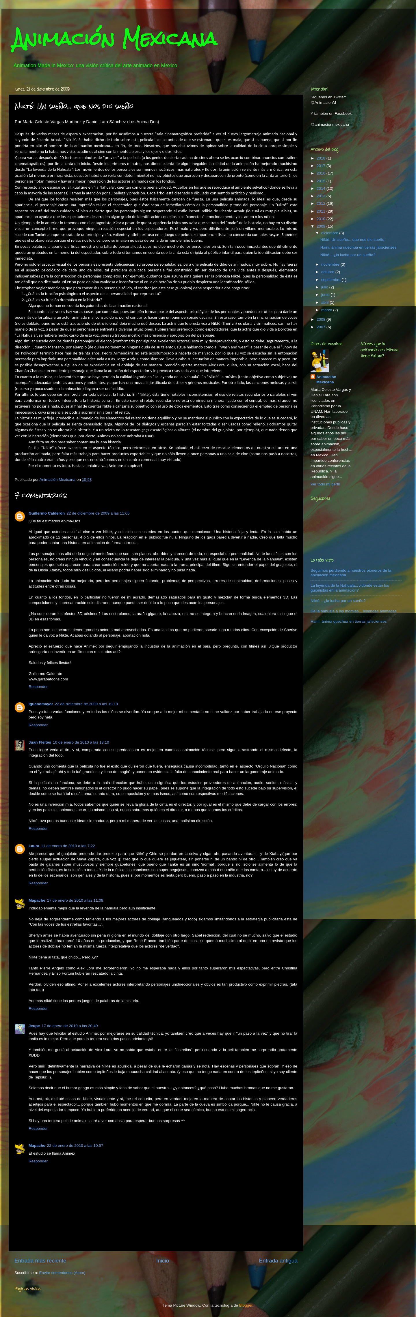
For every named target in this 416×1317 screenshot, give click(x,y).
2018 (321, 158)
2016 (321, 173)
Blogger (245, 1305)
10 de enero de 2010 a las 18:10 (81, 742)
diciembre (330, 233)
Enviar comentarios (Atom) (62, 1273)
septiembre (331, 279)
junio (325, 294)
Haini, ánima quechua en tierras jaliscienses (358, 247)
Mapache (37, 900)
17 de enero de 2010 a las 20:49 (70, 1026)
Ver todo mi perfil (325, 484)
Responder (38, 686)
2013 (321, 196)
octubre (328, 272)
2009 (321, 226)
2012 (321, 203)
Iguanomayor (41, 704)
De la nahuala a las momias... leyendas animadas (354, 611)
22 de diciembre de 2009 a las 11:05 (97, 513)
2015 (321, 181)
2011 (321, 211)
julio (325, 287)
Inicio (162, 1261)
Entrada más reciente (40, 1261)
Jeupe (34, 1026)
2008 (321, 319)
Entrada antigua (278, 1261)
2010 (321, 219)
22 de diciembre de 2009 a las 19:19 (86, 704)
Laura (34, 846)
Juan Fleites (40, 742)
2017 (321, 166)
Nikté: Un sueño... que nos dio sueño (352, 239)
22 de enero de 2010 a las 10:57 (75, 1145)
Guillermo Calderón (47, 513)
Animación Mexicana (115, 38)
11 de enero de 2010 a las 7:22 (68, 846)
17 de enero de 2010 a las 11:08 (75, 900)
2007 (321, 327)
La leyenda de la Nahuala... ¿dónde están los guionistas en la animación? (350, 587)
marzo (327, 310)
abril (325, 302)
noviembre (331, 264)
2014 (321, 188)
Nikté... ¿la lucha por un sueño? (348, 255)
